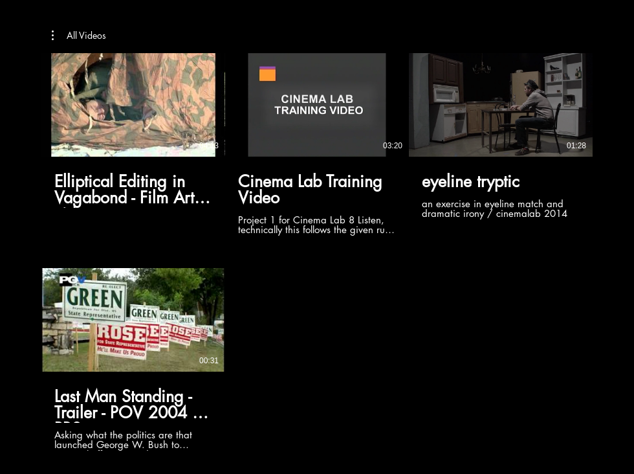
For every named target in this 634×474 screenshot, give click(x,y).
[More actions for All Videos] (79, 35)
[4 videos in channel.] (317, 252)
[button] (79, 35)
